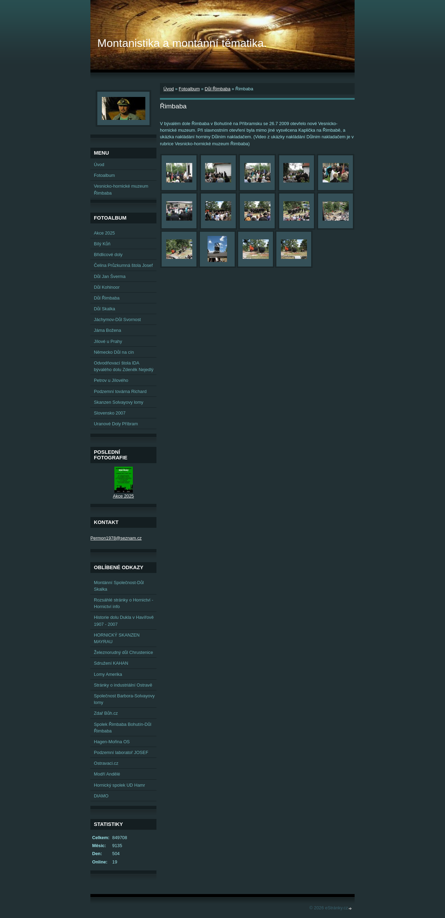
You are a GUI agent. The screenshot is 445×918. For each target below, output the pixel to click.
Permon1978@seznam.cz (115, 538)
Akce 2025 (104, 233)
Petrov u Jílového (111, 380)
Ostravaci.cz (106, 763)
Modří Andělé (107, 774)
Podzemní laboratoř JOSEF (121, 752)
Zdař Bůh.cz (106, 713)
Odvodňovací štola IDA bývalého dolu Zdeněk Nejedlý (123, 366)
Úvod (168, 88)
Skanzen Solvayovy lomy (118, 402)
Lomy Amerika (108, 674)
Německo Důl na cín (114, 352)
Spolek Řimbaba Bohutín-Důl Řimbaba (122, 727)
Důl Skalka (104, 308)
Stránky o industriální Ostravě (123, 685)
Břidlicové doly (108, 254)
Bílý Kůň (102, 243)
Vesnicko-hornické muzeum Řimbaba (121, 189)
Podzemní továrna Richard (120, 391)
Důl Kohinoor (107, 287)
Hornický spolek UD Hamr (119, 785)
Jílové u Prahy (108, 341)
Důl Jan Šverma (110, 276)
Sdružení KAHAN (111, 663)
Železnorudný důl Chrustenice (123, 652)
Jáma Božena (107, 330)
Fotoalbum (189, 88)
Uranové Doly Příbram (116, 423)
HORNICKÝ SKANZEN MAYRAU (117, 638)
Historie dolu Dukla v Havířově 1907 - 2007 (124, 620)
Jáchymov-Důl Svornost (117, 319)
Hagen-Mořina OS (112, 741)
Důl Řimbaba (217, 88)
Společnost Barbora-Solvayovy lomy (124, 699)
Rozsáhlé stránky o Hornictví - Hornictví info (123, 603)
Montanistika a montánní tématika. (182, 43)
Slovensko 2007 (110, 413)
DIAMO (101, 795)
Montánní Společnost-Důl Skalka (119, 586)
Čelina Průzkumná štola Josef (123, 265)
